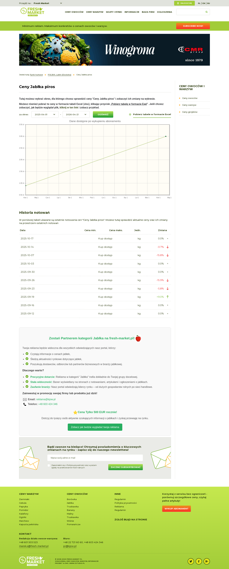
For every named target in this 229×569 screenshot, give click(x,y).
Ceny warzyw (94, 14)
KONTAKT (25, 533)
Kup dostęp (105, 238)
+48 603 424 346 (48, 404)
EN (203, 3)
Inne (117, 493)
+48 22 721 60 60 (73, 542)
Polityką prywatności (75, 465)
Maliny (70, 513)
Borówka (72, 499)
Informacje (132, 14)
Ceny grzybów (190, 112)
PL (199, 3)
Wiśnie (70, 521)
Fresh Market (41, 3)
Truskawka (73, 506)
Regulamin (120, 499)
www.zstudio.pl (77, 563)
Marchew (24, 521)
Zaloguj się (186, 3)
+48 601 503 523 (28, 542)
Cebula (22, 503)
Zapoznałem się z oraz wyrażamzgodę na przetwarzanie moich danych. (74, 466)
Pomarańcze (73, 524)
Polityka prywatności (125, 503)
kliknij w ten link (68, 107)
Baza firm (148, 14)
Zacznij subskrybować (125, 467)
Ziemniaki (24, 499)
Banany (71, 510)
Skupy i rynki (114, 14)
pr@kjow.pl (69, 546)
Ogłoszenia (164, 14)
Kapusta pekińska (28, 524)
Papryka (23, 506)
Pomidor (23, 510)
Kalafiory (23, 513)
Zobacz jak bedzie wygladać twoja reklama (95, 427)
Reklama (119, 506)
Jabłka (70, 503)
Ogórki (22, 517)
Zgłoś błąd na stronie (130, 519)
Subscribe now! (193, 26)
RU (208, 3)
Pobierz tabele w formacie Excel (152, 114)
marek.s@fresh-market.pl (34, 546)
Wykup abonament (176, 508)
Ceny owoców (74, 14)
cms (66, 563)
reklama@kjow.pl (46, 399)
